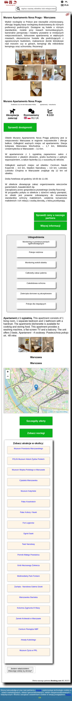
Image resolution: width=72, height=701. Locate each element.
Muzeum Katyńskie (28, 491)
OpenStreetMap (62, 412)
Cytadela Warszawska (28, 480)
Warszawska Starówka (28, 597)
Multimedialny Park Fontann (28, 576)
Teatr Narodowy (28, 544)
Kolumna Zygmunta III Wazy (28, 608)
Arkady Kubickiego (28, 640)
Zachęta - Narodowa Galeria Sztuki (28, 587)
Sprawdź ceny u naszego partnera (50, 216)
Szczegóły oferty (35, 421)
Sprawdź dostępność (20, 127)
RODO (68, 695)
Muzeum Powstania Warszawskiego (28, 448)
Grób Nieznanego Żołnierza (28, 565)
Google (39, 690)
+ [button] (8, 372)
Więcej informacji (50, 226)
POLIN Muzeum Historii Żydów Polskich (28, 459)
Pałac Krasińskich (28, 502)
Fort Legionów (28, 523)
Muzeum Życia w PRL (28, 650)
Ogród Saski (28, 534)
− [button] (8, 376)
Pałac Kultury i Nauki (28, 512)
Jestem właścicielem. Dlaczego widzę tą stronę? (20, 669)
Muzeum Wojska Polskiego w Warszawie (28, 470)
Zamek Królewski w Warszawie (28, 619)
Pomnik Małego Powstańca (28, 555)
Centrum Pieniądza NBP (28, 629)
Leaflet (50, 412)
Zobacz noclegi (36, 433)
